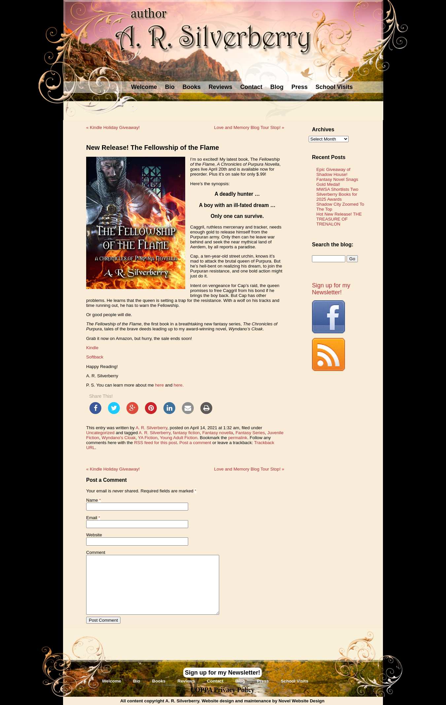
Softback (94, 356)
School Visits (334, 87)
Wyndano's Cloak (119, 437)
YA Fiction (147, 437)
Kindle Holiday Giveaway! (113, 127)
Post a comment (195, 442)
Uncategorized (100, 432)
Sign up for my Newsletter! (331, 289)
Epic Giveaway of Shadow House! (333, 172)
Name (92, 500)
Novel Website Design (302, 700)
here (160, 385)
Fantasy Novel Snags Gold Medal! (337, 182)
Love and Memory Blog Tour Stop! (249, 127)
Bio (170, 87)
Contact (251, 87)
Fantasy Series (250, 432)
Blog (277, 87)
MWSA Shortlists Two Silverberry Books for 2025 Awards (337, 194)
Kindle (92, 347)
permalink (237, 437)
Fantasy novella (217, 432)
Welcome (144, 87)
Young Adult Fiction (178, 437)
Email (91, 517)
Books (192, 87)
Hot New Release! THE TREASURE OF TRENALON (339, 219)
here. (179, 385)
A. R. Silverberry (151, 427)
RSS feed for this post (155, 442)
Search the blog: (332, 244)
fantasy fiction (186, 432)
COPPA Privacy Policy (222, 689)
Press (300, 87)
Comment (95, 552)
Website (94, 534)
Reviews (220, 87)
